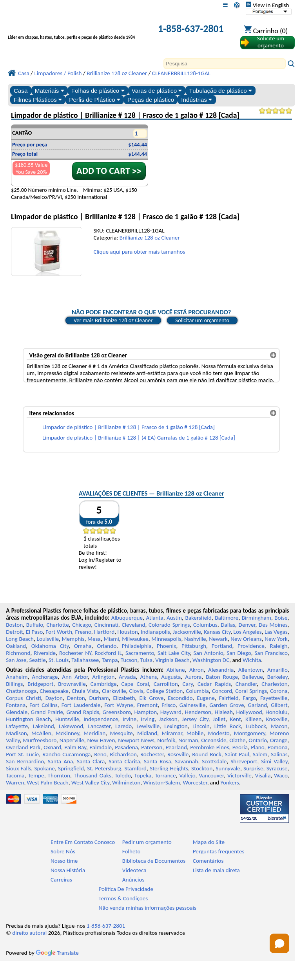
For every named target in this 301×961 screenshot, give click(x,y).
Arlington (103, 676)
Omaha (83, 645)
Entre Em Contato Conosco (83, 842)
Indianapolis (155, 631)
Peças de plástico (150, 99)
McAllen (41, 733)
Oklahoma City (50, 645)
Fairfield (229, 697)
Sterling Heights (169, 768)
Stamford (135, 768)
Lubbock (256, 726)
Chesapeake (54, 690)
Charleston (274, 683)
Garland (257, 705)
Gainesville (192, 705)
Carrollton (166, 683)
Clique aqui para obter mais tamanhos (139, 251)
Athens (148, 676)
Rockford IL (108, 652)
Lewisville (148, 726)
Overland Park (23, 747)
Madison (16, 733)
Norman (188, 740)
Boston (14, 624)
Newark (218, 638)
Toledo (123, 775)
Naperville (72, 740)
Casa (20, 90)
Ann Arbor (75, 676)
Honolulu (276, 712)
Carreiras (61, 879)
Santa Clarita (124, 761)
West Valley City (90, 782)
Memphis (73, 638)
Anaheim (16, 676)
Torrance (165, 775)
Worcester (195, 782)
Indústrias (196, 99)
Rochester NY (75, 652)
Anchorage (45, 676)
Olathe (237, 740)
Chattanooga (21, 690)
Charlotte (58, 624)
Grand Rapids (83, 712)
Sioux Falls (18, 768)
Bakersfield (198, 617)
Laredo (123, 726)
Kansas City (217, 631)
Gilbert (279, 705)
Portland (222, 645)
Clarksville (114, 690)
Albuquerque (127, 617)
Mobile (195, 733)
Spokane (44, 768)
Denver (247, 624)
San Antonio (208, 652)
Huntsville (67, 719)
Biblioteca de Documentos (153, 860)
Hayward (170, 712)
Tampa (110, 660)
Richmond (18, 652)
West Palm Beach (48, 782)
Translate (57, 952)
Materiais (49, 90)
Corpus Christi (23, 697)
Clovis (136, 690)
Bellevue (252, 676)
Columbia (197, 690)
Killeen (253, 719)
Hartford (104, 631)
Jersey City (195, 719)
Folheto (131, 851)
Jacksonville (187, 631)
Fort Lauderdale (81, 705)
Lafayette (17, 726)
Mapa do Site (209, 842)
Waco (280, 775)
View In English (267, 5)
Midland (147, 733)
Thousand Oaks (92, 775)
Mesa (94, 638)
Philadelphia (137, 645)
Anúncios (133, 879)
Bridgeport (40, 683)
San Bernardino (25, 761)
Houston (128, 631)
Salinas (279, 754)
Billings (14, 683)
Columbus (205, 624)
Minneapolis (166, 638)
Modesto (219, 733)
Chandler (246, 683)
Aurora (193, 676)
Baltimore (226, 617)
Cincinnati (106, 624)
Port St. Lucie (22, 754)
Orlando (106, 645)
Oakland (16, 645)
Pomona (278, 747)
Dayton (54, 697)
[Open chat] (279, 943)
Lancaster (99, 726)
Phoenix (166, 645)
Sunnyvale (228, 768)
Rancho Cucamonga (66, 754)
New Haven (101, 740)
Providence (251, 645)
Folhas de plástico (98, 90)
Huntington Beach (28, 719)
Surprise (253, 768)
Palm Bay (75, 747)
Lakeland (43, 726)
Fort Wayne (118, 705)
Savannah (186, 761)
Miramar (172, 733)
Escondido (180, 697)
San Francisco (270, 652)
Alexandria (221, 669)
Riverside (45, 652)
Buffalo (34, 624)
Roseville (178, 754)
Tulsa (146, 660)
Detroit (14, 631)
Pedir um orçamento (147, 842)
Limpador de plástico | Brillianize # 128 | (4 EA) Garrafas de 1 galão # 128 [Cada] (138, 437)
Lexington (176, 726)
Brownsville (72, 683)
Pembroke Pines (209, 747)
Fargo (249, 697)
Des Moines (273, 624)
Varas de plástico (157, 90)
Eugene (206, 697)
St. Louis (59, 660)
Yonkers (230, 782)
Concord (222, 690)
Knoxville (277, 719)
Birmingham (256, 617)
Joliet (219, 719)
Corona (278, 690)
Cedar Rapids (214, 683)
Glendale (16, 712)
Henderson (198, 712)
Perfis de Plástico (94, 99)
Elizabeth (124, 697)
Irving (147, 719)
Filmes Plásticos (38, 99)
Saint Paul (237, 754)
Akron (196, 669)
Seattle (37, 660)
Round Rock (206, 754)
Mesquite (121, 733)
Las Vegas (276, 631)
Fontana (15, 705)
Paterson (151, 747)
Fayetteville (274, 697)
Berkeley (277, 676)
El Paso (34, 631)
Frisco (168, 705)
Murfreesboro (39, 740)
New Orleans (245, 638)
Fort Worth (58, 631)
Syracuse (277, 768)
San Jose (16, 660)
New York (276, 638)
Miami (111, 638)
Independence (100, 719)
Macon (279, 726)
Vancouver (211, 775)
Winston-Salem (161, 782)
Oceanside (213, 740)
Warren (15, 782)
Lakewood (71, 726)
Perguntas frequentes (219, 851)
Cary (188, 683)
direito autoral (29, 932)
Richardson (123, 754)
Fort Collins (43, 705)
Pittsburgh (193, 645)
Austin (174, 617)
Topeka (143, 775)
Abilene (176, 669)
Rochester (152, 754)
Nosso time (64, 860)
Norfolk (166, 740)
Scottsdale (214, 761)
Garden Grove (226, 705)
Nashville (195, 638)
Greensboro (116, 712)
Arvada (127, 676)
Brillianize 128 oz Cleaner (150, 237)
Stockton (201, 768)
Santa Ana (60, 761)
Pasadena (126, 747)
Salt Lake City (174, 652)
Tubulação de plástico (220, 90)
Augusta (171, 676)
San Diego (239, 652)
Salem (260, 754)
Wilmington (126, 782)
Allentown (250, 669)
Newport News (136, 740)
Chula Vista (85, 690)
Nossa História (68, 870)
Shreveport (243, 761)
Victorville (239, 775)
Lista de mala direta (216, 870)
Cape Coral (135, 683)
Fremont (147, 705)
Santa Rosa (157, 761)
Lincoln (201, 726)
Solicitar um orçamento (202, 320)
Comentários (208, 860)
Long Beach (20, 638)
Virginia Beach (172, 660)
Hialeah (224, 712)
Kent (235, 719)
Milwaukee (135, 638)
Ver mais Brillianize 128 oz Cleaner (113, 320)
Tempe (36, 775)
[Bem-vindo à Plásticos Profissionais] (74, 29)
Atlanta (154, 617)
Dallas (228, 624)
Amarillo (277, 669)
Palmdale (100, 747)
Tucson (129, 660)
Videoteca (134, 870)
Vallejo (188, 775)
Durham (99, 697)
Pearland (176, 747)
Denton (76, 697)
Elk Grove (152, 697)
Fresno (83, 631)
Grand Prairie (47, 712)
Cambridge (104, 683)
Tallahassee (85, 660)
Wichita (252, 660)
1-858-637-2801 (191, 28)
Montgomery (249, 733)
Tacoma (15, 775)
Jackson (168, 719)
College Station (164, 690)
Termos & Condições (123, 898)
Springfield (71, 768)
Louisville (48, 638)
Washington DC (210, 660)
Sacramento (139, 652)
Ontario (257, 740)
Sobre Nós (63, 851)
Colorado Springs (169, 624)
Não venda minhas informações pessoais (147, 907)
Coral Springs (251, 690)
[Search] (224, 63)
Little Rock (227, 726)
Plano (257, 747)
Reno (100, 754)
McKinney (67, 733)
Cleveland (133, 624)
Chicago (81, 624)
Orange (279, 740)
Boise (280, 617)
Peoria (240, 747)
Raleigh (278, 645)
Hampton (145, 712)
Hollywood (249, 712)
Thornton (59, 775)
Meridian (94, 733)
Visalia (263, 775)
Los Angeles (248, 631)
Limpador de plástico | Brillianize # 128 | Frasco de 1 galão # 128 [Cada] (128, 427)
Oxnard (52, 747)
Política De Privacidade (126, 888)
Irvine (129, 719)
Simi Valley (274, 761)
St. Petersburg (104, 768)
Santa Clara (91, 761)
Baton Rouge (222, 676)
